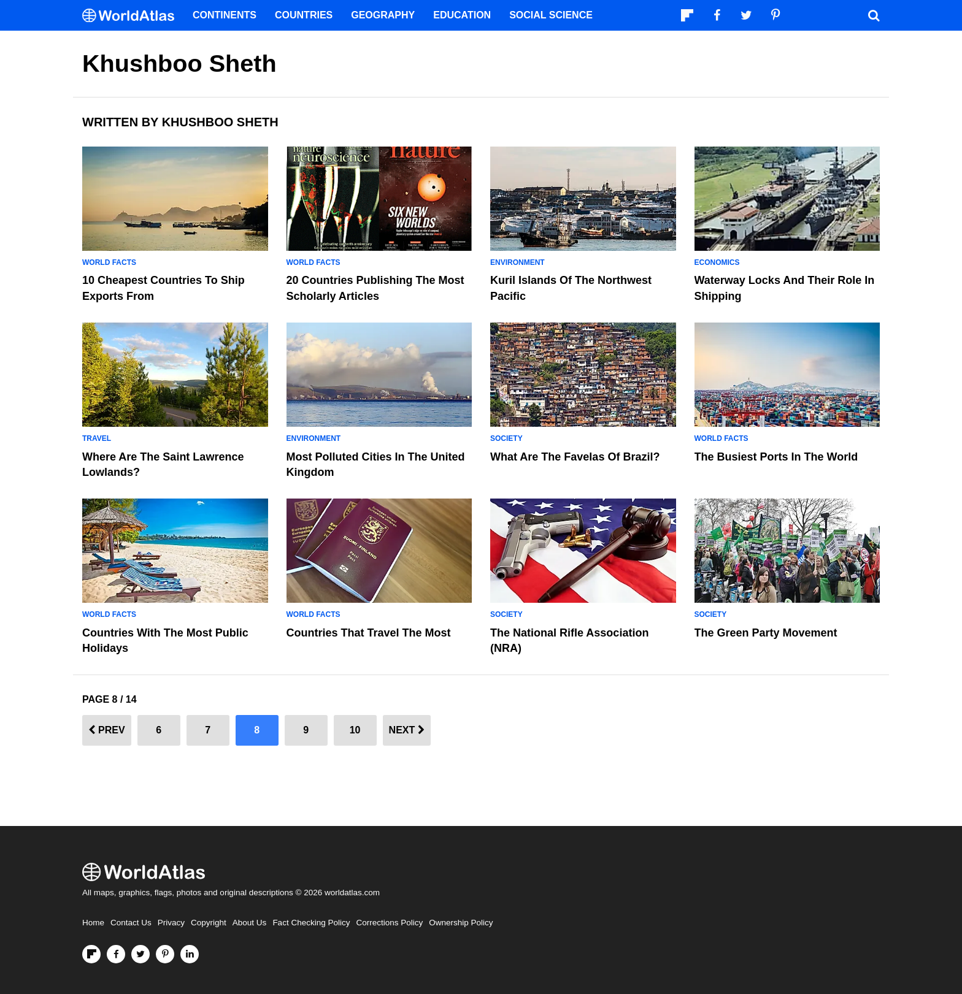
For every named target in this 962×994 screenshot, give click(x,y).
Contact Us (131, 922)
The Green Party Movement (766, 633)
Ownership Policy (461, 922)
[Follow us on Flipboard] (91, 954)
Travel (96, 438)
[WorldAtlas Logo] (132, 16)
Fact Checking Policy (311, 922)
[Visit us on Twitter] (140, 954)
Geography (383, 15)
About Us (250, 922)
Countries (304, 15)
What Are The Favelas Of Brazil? (575, 457)
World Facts (109, 262)
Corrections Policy (389, 922)
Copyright (208, 922)
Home (93, 922)
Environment (517, 262)
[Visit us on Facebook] (116, 954)
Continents (224, 15)
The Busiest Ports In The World (776, 457)
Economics (717, 262)
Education (462, 15)
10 (355, 730)
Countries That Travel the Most (369, 633)
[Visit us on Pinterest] (165, 954)
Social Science (551, 15)
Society (506, 438)
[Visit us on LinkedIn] (189, 954)
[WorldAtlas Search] (874, 15)
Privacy (171, 922)
